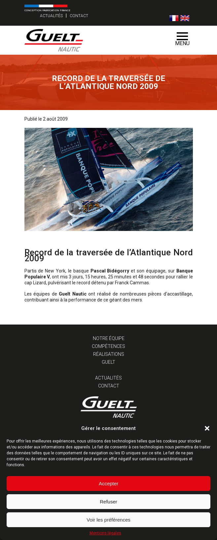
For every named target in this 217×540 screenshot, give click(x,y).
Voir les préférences (108, 520)
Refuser (108, 501)
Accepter (108, 483)
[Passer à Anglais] (184, 18)
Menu (182, 39)
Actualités (51, 16)
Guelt (108, 362)
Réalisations (108, 354)
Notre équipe (109, 338)
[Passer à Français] (173, 18)
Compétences (108, 346)
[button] (207, 428)
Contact (79, 16)
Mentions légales (105, 533)
